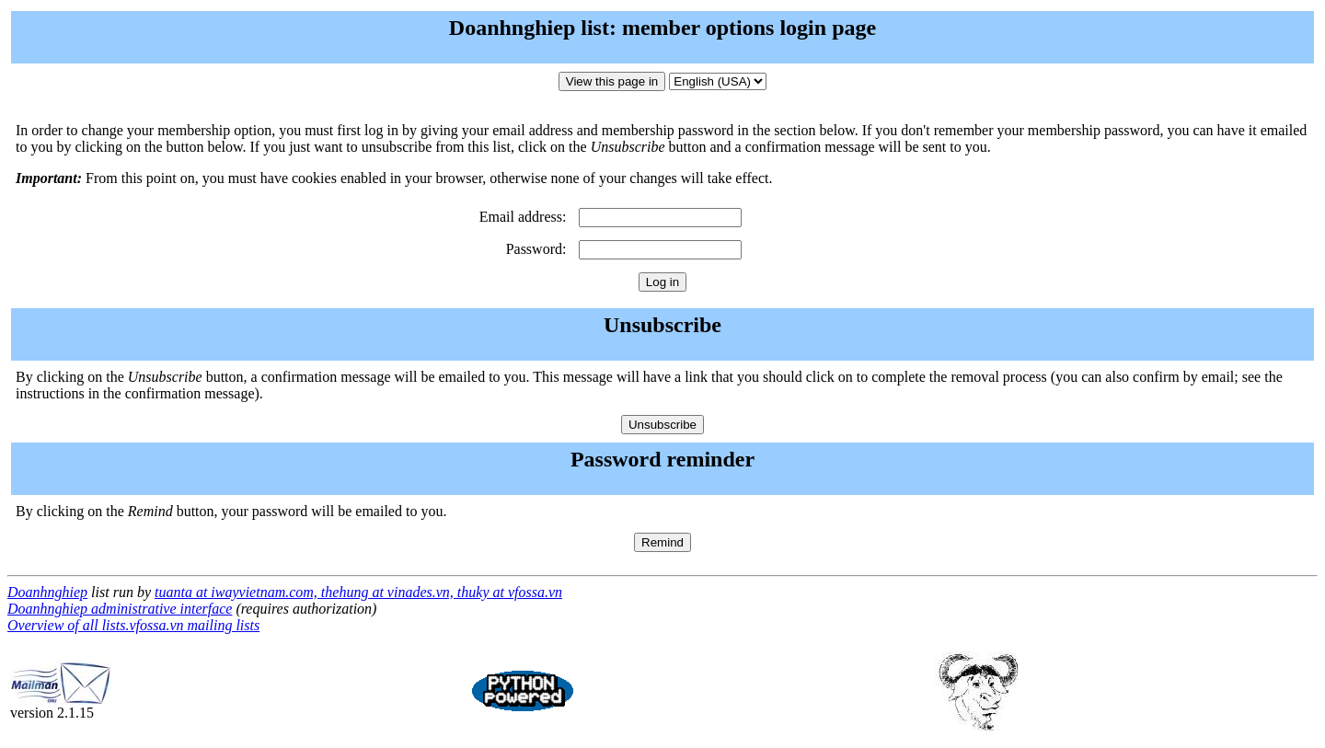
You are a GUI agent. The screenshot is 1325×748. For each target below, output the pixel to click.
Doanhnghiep (47, 592)
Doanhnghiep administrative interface (119, 608)
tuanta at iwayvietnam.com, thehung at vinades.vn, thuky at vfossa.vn (358, 592)
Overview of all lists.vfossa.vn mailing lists (133, 625)
